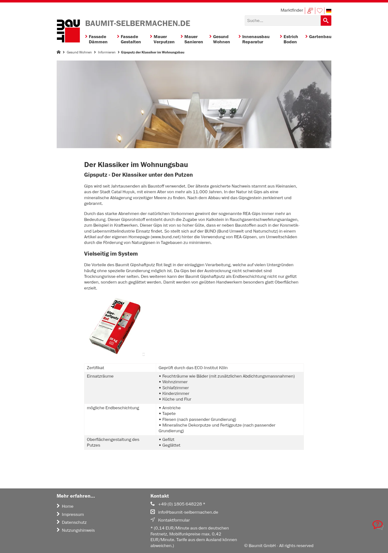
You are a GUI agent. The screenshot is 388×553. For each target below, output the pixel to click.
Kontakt (310, 10)
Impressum (70, 514)
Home (65, 506)
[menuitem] (101, 39)
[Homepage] (59, 53)
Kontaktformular (170, 520)
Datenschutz (72, 522)
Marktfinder (292, 10)
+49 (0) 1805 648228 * (177, 504)
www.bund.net (165, 237)
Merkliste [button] (319, 10)
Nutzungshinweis (76, 530)
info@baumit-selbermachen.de (184, 512)
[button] (328, 11)
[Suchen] (283, 20)
